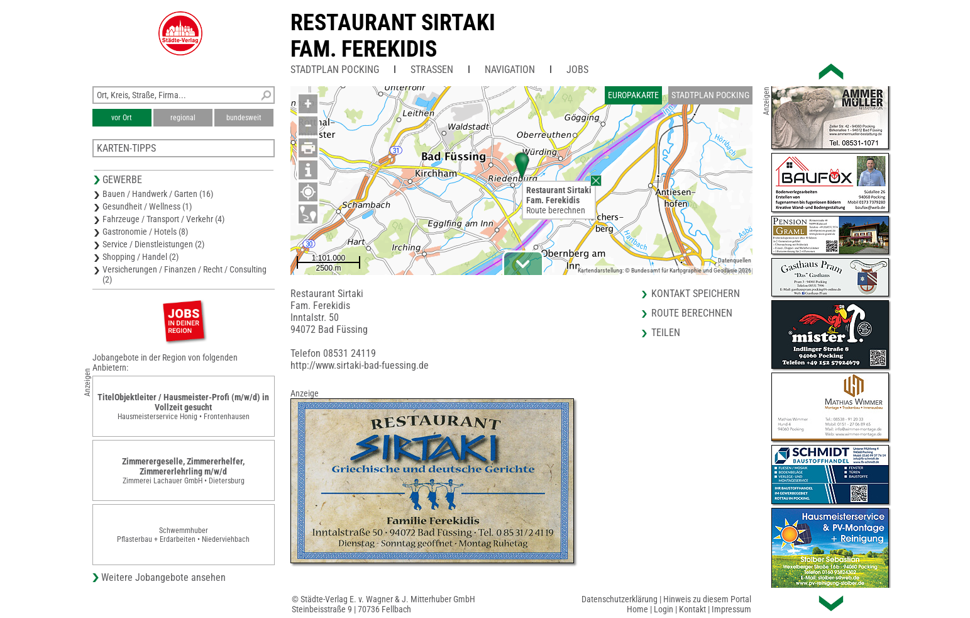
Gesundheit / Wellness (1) (147, 206)
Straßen (432, 70)
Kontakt (692, 609)
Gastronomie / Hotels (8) (145, 232)
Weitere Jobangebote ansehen (163, 577)
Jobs (577, 70)
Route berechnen (555, 210)
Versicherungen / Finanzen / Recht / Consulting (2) (184, 274)
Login (663, 609)
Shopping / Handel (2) (140, 257)
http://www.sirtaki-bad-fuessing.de (359, 365)
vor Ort (121, 117)
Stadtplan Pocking (334, 70)
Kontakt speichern (695, 294)
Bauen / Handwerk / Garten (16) (157, 194)
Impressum (731, 609)
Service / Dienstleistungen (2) (153, 244)
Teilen (665, 333)
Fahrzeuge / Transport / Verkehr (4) (163, 219)
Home (637, 609)
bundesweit (244, 117)
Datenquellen (734, 260)
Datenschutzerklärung (619, 599)
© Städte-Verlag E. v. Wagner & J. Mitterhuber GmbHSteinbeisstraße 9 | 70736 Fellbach (383, 604)
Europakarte (633, 95)
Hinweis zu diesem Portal (707, 599)
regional (183, 117)
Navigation (510, 70)
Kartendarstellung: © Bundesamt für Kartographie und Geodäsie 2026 (664, 270)
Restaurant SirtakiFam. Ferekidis (392, 35)
